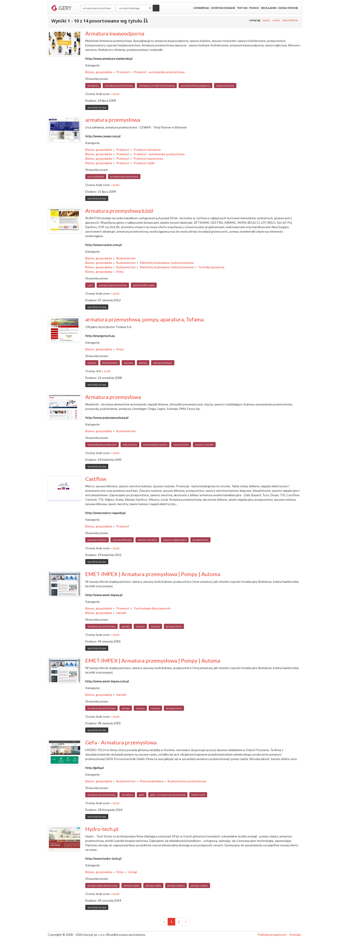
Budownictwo (126, 258)
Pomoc (254, 8)
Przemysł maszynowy (148, 158)
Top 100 (242, 8)
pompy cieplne (176, 885)
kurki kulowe (110, 362)
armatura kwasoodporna (195, 85)
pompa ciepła (131, 885)
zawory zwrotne (147, 539)
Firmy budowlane (151, 781)
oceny (276, 20)
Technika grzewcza (211, 267)
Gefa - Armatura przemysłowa (120, 742)
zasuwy (128, 362)
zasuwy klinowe (122, 539)
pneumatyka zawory (155, 444)
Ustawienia (201, 8)
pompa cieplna (199, 885)
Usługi (132, 872)
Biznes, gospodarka (98, 72)
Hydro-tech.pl (101, 829)
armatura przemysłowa (119, 85)
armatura (93, 85)
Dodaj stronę (288, 8)
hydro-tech (198, 794)
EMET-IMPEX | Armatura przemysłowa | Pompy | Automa (152, 574)
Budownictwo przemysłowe (187, 781)
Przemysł (122, 72)
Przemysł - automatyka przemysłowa (159, 72)
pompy (143, 362)
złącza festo (130, 444)
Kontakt (295, 934)
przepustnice (200, 539)
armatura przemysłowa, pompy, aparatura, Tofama (144, 319)
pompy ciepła (153, 885)
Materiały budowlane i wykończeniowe (167, 262)
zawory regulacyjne (174, 539)
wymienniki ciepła (143, 285)
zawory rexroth (204, 444)
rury (90, 285)
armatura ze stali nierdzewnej (157, 85)
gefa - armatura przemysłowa (167, 794)
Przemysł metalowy (147, 149)
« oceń (114, 94)
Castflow (95, 478)
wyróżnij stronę (97, 107)
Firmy (120, 271)
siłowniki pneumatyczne (102, 444)
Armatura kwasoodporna (114, 33)
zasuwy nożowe (97, 539)
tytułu (266, 20)
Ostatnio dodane (223, 8)
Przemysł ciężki (143, 163)
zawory (92, 362)
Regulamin (269, 8)
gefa (141, 794)
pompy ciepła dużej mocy (102, 885)
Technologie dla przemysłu (152, 608)
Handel (121, 613)
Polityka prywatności (272, 934)
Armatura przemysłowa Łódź (119, 210)
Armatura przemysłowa (113, 397)
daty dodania (290, 20)
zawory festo (181, 444)
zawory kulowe (225, 85)
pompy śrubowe (162, 362)
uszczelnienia (96, 176)
